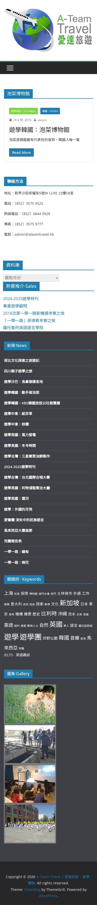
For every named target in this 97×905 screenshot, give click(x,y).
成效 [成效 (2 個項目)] (25, 604)
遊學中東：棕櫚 (16, 424)
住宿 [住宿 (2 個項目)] (17, 594)
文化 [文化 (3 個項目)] (55, 603)
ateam (42, 120)
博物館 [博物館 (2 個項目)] (33, 594)
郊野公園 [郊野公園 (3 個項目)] (50, 638)
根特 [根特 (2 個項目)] (11, 614)
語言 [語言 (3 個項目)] (74, 625)
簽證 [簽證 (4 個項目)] (8, 625)
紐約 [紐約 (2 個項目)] (17, 626)
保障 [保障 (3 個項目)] (24, 593)
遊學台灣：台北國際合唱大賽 (27, 477)
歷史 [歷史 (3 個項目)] (36, 613)
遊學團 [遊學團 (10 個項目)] (31, 637)
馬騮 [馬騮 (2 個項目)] (21, 648)
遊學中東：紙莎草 (18, 413)
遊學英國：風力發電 (20, 434)
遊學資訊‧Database (23, 111)
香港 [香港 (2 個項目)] (83, 638)
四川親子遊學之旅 (18, 371)
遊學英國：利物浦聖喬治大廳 (27, 487)
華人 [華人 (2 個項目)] (66, 626)
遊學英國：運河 (16, 498)
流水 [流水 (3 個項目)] (72, 613)
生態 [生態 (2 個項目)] (79, 614)
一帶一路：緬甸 (16, 551)
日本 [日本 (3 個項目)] (84, 603)
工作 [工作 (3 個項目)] (85, 593)
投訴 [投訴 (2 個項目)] (32, 604)
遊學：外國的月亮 (18, 509)
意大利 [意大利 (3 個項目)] (16, 603)
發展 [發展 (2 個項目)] (86, 614)
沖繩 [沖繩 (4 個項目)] (62, 614)
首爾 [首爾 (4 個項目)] (74, 638)
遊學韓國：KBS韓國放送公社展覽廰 (32, 403)
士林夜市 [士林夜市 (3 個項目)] (64, 593)
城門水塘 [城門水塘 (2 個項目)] (44, 594)
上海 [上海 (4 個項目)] (8, 593)
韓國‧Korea (50, 111)
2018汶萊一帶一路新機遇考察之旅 (33, 313)
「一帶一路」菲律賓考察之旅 (29, 320)
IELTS (8, 654)
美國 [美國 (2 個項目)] (23, 626)
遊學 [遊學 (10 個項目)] (11, 637)
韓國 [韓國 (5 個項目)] (64, 637)
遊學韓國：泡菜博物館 (39, 129)
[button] (48, 29)
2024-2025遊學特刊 (21, 298)
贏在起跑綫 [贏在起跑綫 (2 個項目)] (85, 626)
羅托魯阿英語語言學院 (23, 327)
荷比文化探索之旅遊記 (21, 360)
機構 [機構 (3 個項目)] (19, 613)
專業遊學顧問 (15, 306)
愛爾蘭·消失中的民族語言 (24, 519)
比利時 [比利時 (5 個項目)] (49, 613)
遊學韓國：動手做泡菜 (21, 392)
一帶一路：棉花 (16, 562)
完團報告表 (13, 541)
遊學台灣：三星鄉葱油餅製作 (27, 456)
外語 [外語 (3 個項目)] (77, 593)
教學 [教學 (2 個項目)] (47, 604)
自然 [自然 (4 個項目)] (43, 625)
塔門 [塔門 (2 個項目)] (53, 594)
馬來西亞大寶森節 (18, 530)
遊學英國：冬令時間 (20, 445)
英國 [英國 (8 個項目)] (55, 624)
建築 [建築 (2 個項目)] (7, 604)
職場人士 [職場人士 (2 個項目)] (32, 626)
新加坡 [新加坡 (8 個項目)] (69, 602)
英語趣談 (23, 654)
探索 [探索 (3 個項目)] (40, 603)
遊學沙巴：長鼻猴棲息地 (23, 381)
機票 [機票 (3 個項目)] (27, 613)
